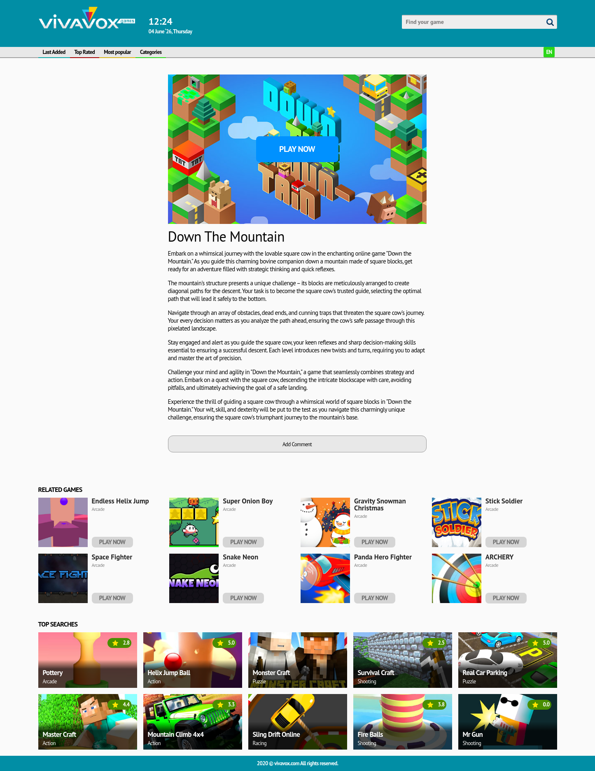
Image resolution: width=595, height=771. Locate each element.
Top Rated (85, 52)
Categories (150, 52)
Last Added (54, 52)
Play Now (297, 149)
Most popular (117, 52)
